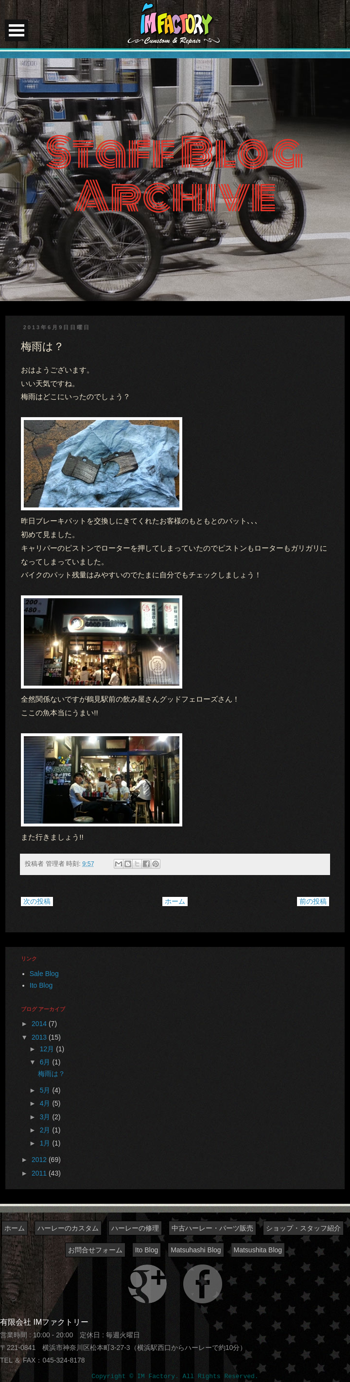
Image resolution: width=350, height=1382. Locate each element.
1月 (46, 1143)
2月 (46, 1130)
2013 (40, 1037)
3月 (46, 1117)
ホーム (175, 901)
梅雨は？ (51, 1074)
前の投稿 (313, 901)
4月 (46, 1103)
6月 (46, 1062)
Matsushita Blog (258, 1250)
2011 (40, 1173)
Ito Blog (41, 985)
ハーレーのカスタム (68, 1228)
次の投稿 (37, 901)
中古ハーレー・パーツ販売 (212, 1228)
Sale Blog (44, 974)
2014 (40, 1024)
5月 (46, 1090)
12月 (48, 1049)
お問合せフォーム (95, 1250)
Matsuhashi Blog (196, 1250)
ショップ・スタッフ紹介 (303, 1228)
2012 (40, 1159)
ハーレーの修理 (135, 1228)
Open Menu (16, 30)
